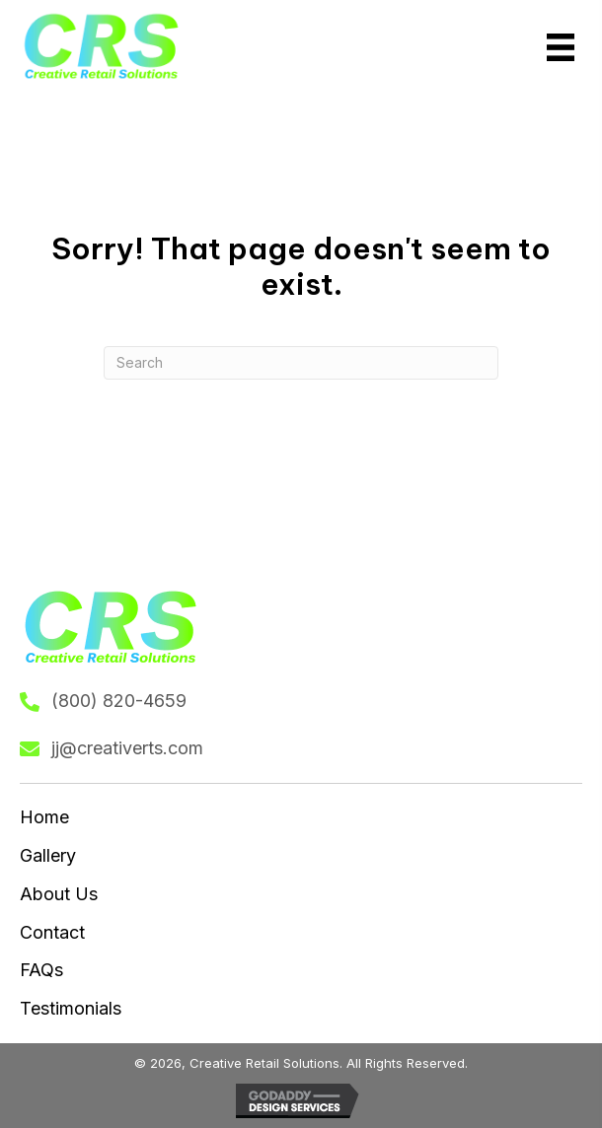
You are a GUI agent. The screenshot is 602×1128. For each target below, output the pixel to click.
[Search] (301, 363)
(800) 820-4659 (119, 700)
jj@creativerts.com (127, 748)
